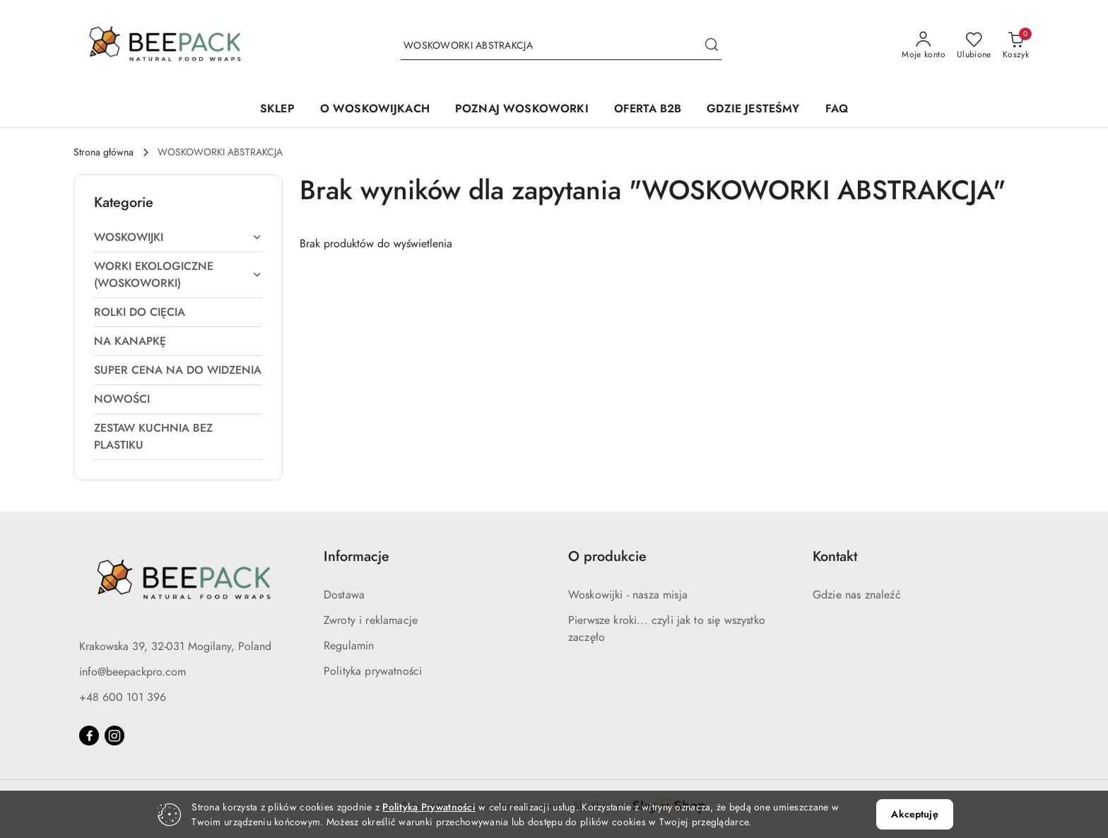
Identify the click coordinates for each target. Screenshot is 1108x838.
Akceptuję (914, 814)
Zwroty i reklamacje (371, 620)
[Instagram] (114, 735)
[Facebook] (89, 735)
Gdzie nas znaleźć (857, 595)
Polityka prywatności (373, 671)
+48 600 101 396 (122, 697)
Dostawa (344, 595)
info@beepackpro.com (132, 672)
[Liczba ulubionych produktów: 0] (974, 46)
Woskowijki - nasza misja (628, 595)
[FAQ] (837, 110)
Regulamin (349, 646)
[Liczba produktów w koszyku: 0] (1016, 46)
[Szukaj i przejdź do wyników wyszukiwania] (711, 46)
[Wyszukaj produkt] (561, 45)
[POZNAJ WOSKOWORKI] (521, 110)
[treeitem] (178, 237)
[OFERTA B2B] (648, 110)
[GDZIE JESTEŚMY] (753, 110)
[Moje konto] (923, 46)
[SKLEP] (277, 110)
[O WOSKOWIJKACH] (374, 110)
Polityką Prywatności (429, 807)
